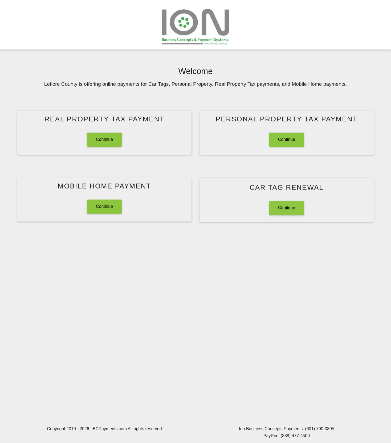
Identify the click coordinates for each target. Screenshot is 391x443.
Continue (104, 139)
